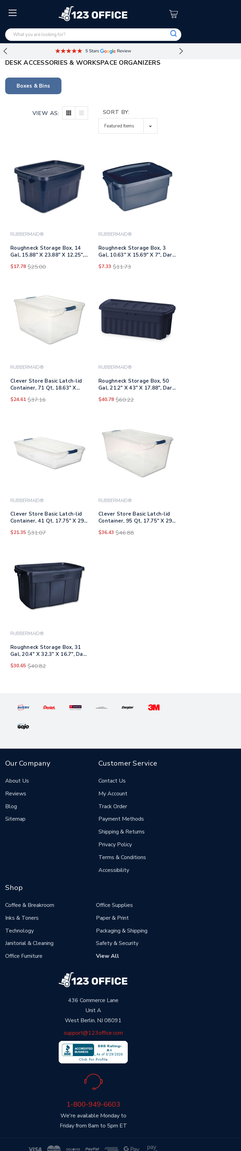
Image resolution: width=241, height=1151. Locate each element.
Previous (5, 51)
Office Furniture (23, 937)
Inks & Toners (22, 898)
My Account (112, 774)
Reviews (15, 774)
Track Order (112, 787)
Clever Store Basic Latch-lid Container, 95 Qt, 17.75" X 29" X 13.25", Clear (136, 518)
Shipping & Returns (121, 812)
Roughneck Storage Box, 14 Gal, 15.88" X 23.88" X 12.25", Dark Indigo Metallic (47, 252)
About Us (17, 761)
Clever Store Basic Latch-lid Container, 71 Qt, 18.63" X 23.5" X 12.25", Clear (46, 385)
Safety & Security (117, 924)
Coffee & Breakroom (29, 886)
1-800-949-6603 (93, 1085)
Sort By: (116, 112)
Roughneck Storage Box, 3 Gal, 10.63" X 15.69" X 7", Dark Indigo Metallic (136, 252)
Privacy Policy (115, 825)
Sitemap (15, 800)
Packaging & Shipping (121, 911)
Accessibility (113, 851)
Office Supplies (114, 886)
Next (181, 51)
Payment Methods (121, 800)
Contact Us (112, 761)
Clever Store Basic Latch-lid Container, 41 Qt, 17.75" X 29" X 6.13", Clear (48, 518)
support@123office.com (93, 1014)
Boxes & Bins (33, 86)
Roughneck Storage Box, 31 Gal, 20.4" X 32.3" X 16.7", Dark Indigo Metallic (49, 652)
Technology (19, 911)
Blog (11, 787)
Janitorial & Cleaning (29, 924)
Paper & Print (112, 898)
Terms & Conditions (122, 838)
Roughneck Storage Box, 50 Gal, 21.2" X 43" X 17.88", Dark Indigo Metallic (136, 385)
